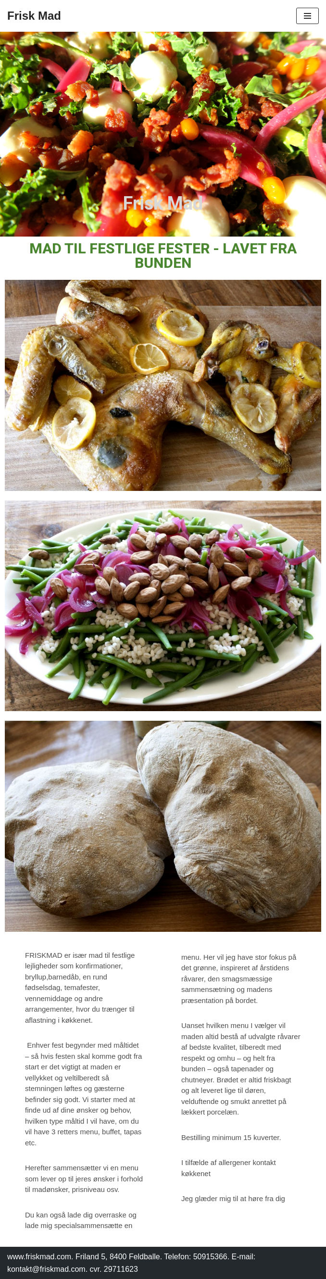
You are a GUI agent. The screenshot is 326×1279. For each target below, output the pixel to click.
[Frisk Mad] (34, 16)
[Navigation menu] (307, 16)
